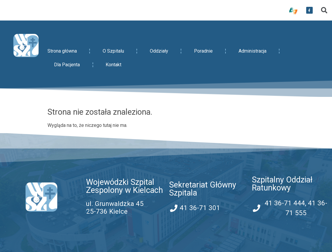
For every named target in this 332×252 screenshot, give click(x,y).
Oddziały (159, 51)
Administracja (252, 51)
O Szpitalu (113, 51)
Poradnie (203, 51)
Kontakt (113, 64)
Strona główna (62, 51)
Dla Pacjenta (67, 64)
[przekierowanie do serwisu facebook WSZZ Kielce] (309, 10)
